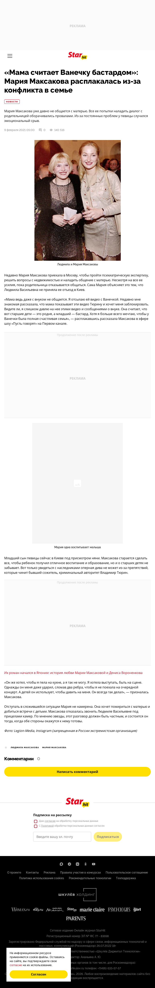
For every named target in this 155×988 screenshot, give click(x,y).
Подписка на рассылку (52, 815)
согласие (50, 821)
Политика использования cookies (41, 878)
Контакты (32, 872)
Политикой (47, 825)
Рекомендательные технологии (90, 878)
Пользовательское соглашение (127, 872)
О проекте (14, 872)
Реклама (49, 872)
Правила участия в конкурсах (80, 872)
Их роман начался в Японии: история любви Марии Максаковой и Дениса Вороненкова (73, 673)
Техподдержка (126, 878)
